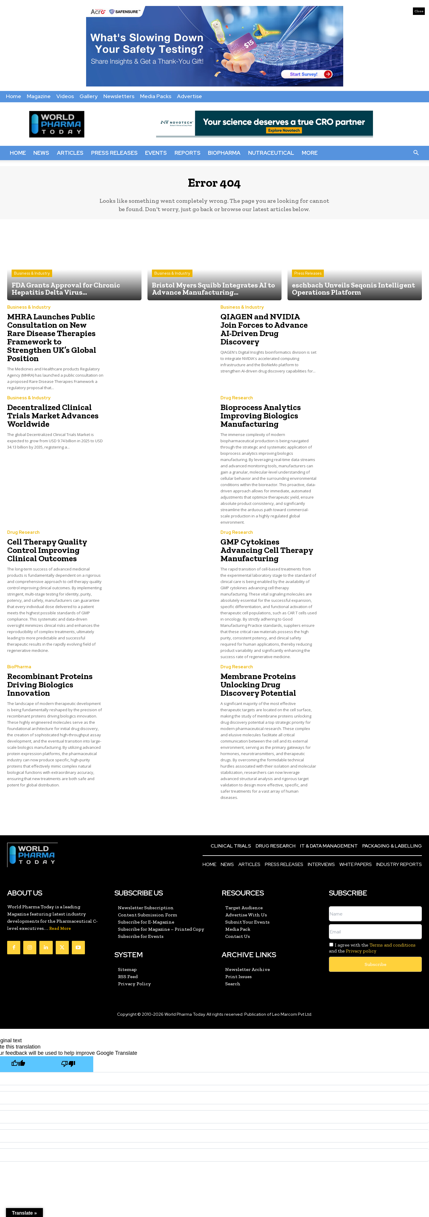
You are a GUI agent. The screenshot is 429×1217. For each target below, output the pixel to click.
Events (156, 152)
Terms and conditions (392, 918)
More (310, 152)
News (41, 152)
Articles (70, 152)
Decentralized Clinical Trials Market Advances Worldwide (54, 403)
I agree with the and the (372, 921)
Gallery (89, 96)
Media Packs (155, 96)
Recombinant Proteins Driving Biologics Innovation (44, 659)
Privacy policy (361, 924)
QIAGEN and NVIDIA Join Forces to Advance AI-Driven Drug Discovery (267, 327)
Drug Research (236, 388)
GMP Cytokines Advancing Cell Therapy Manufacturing (267, 531)
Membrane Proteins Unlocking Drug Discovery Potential (264, 659)
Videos (65, 96)
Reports (187, 152)
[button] (416, 153)
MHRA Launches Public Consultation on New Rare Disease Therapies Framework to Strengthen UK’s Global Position (50, 334)
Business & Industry (32, 277)
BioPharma (224, 152)
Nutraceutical (271, 152)
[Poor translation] (68, 1037)
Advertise (189, 96)
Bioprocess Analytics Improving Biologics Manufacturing (255, 403)
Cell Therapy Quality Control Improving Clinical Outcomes (55, 534)
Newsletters (118, 96)
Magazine (39, 96)
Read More (60, 901)
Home (13, 96)
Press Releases (114, 152)
